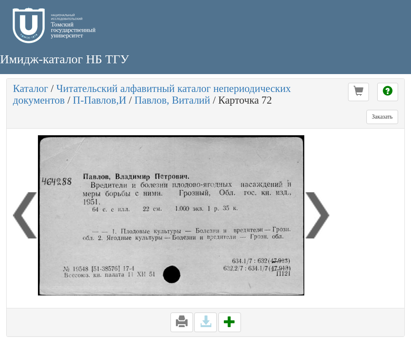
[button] (358, 92)
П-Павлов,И (99, 100)
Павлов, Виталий (172, 100)
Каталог (30, 88)
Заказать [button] (382, 117)
